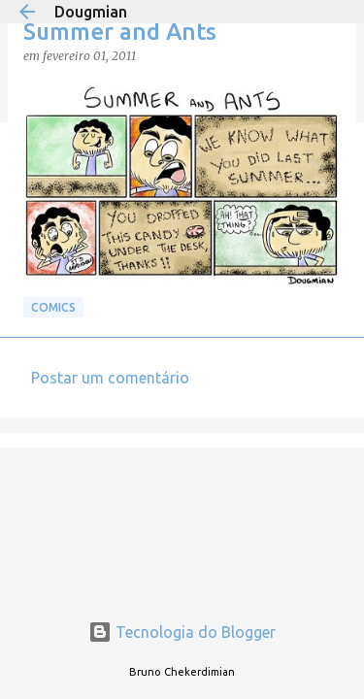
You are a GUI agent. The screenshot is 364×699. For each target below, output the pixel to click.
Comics (53, 307)
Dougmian (90, 11)
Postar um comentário (110, 377)
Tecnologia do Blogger (182, 632)
